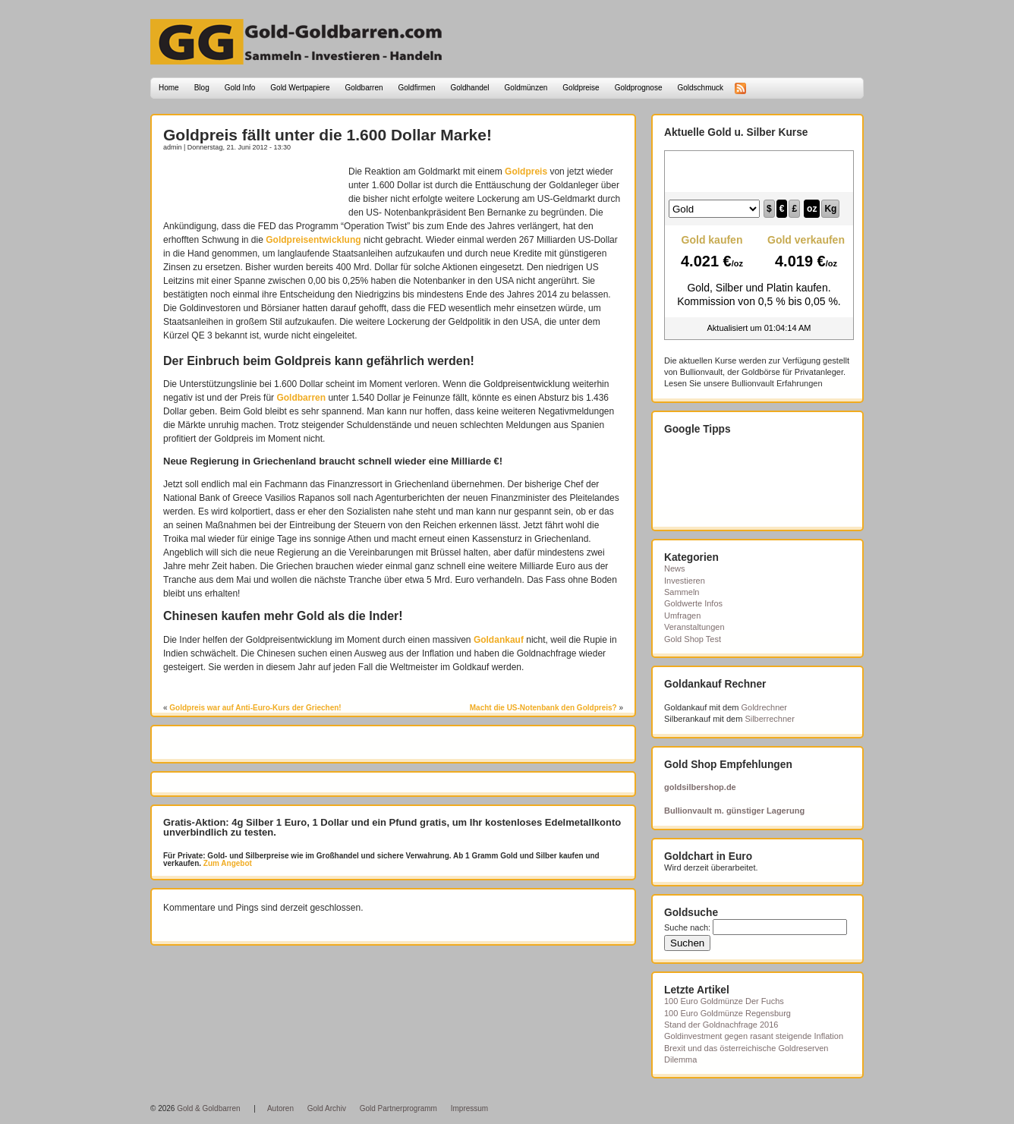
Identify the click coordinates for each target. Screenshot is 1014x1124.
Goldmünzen (526, 87)
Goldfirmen (417, 87)
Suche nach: (687, 927)
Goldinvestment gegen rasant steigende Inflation (753, 1036)
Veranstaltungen (694, 626)
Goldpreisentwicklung (313, 240)
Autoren (280, 1108)
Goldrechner (765, 707)
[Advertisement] (252, 187)
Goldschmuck (700, 87)
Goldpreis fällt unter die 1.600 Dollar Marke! (327, 134)
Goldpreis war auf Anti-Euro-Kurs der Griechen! (255, 708)
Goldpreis (526, 171)
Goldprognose (639, 87)
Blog (201, 87)
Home (169, 87)
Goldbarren (364, 87)
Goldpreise (580, 87)
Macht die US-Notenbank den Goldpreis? (543, 708)
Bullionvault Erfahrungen (777, 383)
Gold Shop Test (692, 639)
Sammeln (681, 592)
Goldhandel (469, 87)
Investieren (684, 580)
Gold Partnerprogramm (398, 1108)
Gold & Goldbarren (208, 1108)
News (674, 568)
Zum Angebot (226, 863)
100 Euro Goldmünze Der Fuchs (724, 1001)
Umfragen (682, 615)
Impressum (469, 1108)
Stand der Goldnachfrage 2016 (721, 1024)
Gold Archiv (326, 1108)
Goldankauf (499, 639)
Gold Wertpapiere (299, 87)
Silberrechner (769, 718)
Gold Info (240, 87)
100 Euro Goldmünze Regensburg (727, 1013)
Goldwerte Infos (693, 603)
